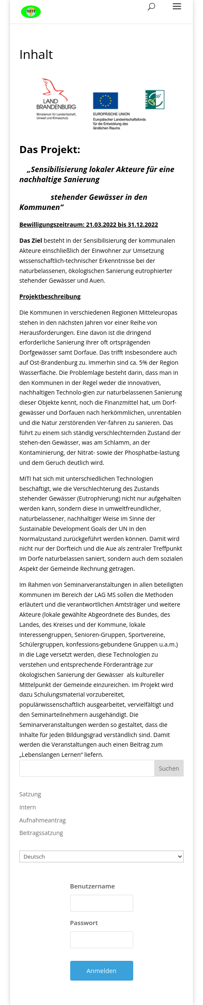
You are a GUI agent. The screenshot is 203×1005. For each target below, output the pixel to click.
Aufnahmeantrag (42, 820)
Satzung (30, 794)
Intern (27, 807)
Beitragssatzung (41, 833)
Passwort (84, 922)
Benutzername (92, 886)
